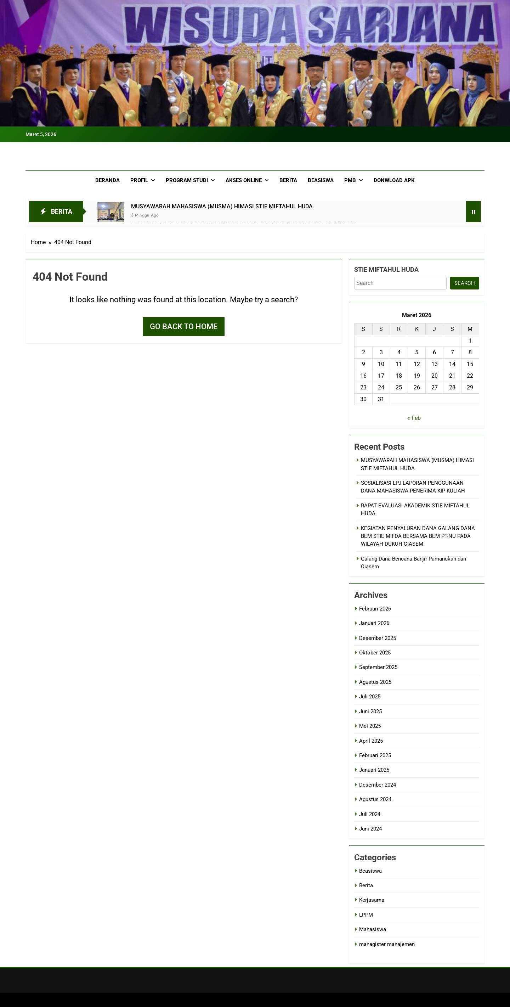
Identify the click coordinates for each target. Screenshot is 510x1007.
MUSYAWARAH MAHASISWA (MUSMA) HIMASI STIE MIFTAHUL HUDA (222, 206)
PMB (350, 180)
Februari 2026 (375, 609)
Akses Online (244, 180)
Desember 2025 (377, 638)
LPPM (366, 915)
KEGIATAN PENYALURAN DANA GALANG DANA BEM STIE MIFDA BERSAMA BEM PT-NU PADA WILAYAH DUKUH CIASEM (418, 536)
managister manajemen (387, 944)
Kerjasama (371, 900)
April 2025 (371, 741)
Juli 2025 (369, 696)
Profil (139, 180)
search (464, 283)
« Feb (414, 418)
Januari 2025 (374, 770)
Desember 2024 (377, 785)
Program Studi (187, 180)
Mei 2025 (370, 726)
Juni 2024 (370, 829)
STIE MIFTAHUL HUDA (386, 269)
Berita (288, 180)
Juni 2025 (370, 711)
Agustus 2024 (375, 799)
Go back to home (183, 326)
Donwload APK (394, 180)
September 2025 (378, 667)
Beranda (107, 180)
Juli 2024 (369, 814)
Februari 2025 (375, 755)
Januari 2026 (374, 623)
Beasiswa (321, 180)
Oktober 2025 (375, 652)
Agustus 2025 (375, 682)
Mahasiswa (372, 929)
